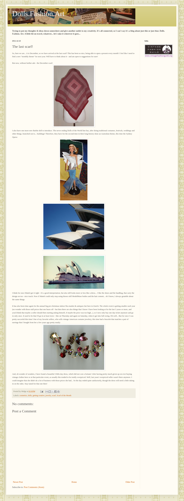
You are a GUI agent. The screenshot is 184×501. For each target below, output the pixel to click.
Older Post (130, 482)
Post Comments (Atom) (34, 487)
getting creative (39, 395)
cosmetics (23, 395)
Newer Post (18, 482)
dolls (30, 395)
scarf (54, 395)
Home (74, 482)
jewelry (48, 395)
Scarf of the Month (64, 395)
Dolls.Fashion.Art (38, 14)
